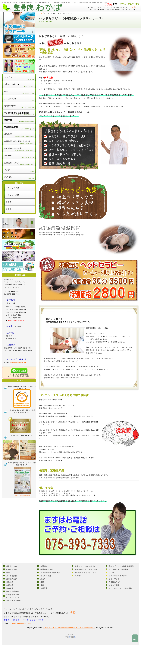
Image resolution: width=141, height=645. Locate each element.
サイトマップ (114, 579)
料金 (8, 573)
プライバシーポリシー (118, 576)
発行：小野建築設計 (22, 495)
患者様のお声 (11, 579)
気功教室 (9, 588)
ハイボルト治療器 (13, 600)
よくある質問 (11, 576)
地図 (133, 7)
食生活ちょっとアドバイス (18, 245)
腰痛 (42, 582)
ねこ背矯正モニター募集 (118, 569)
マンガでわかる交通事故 (50, 573)
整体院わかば (114, 582)
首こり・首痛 (45, 576)
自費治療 (9, 585)
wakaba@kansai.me (18, 362)
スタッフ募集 (114, 585)
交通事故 (44, 566)
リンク (111, 573)
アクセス (18, 256)
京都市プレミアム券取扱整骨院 (121, 566)
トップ (41, 13)
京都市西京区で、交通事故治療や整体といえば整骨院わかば (69, 628)
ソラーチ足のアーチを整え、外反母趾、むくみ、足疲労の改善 (18, 267)
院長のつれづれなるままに (18, 223)
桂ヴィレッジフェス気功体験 (120, 588)
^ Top (135, 638)
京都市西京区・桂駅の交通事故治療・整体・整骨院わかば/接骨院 (33, 7)
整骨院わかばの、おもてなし (18, 234)
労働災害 (44, 588)
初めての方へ (11, 569)
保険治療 (9, 582)
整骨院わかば (11, 566)
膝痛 (42, 585)
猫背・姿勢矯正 (12, 591)
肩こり (43, 579)
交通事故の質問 (46, 569)
